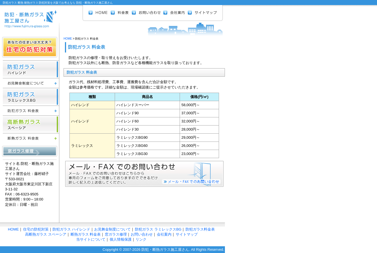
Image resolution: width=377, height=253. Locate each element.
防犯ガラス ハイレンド (31, 69)
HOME (100, 12)
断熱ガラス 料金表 (31, 138)
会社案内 (175, 12)
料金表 (121, 12)
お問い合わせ (147, 12)
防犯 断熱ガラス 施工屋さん (29, 16)
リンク (141, 239)
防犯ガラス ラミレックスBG (31, 97)
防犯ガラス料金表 (200, 229)
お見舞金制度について (31, 83)
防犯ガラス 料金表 (31, 110)
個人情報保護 (121, 239)
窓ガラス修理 (29, 151)
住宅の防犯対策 (29, 47)
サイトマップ (202, 12)
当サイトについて (90, 239)
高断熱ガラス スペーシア (31, 124)
